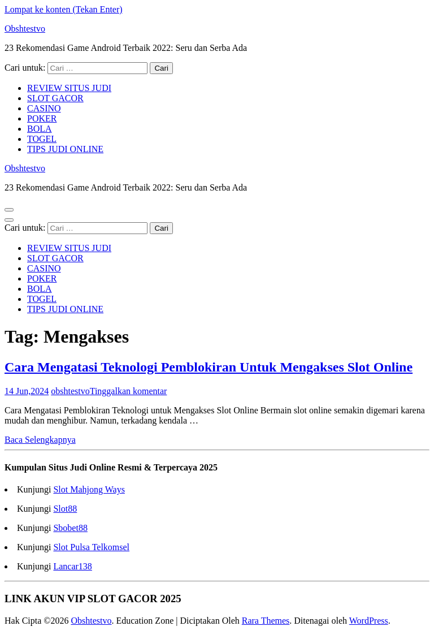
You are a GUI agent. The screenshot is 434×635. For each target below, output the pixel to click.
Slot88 (65, 508)
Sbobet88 (70, 528)
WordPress (368, 620)
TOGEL (42, 139)
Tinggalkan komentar (128, 391)
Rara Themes (266, 620)
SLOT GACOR (55, 98)
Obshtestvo (25, 28)
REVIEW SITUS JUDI (69, 88)
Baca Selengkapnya (40, 439)
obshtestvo (70, 391)
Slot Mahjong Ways (88, 489)
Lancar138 (72, 566)
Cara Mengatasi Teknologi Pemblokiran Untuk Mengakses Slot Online (209, 367)
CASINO (44, 108)
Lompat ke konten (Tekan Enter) (64, 9)
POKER (42, 118)
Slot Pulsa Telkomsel (91, 547)
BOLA (39, 128)
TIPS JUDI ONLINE (65, 149)
